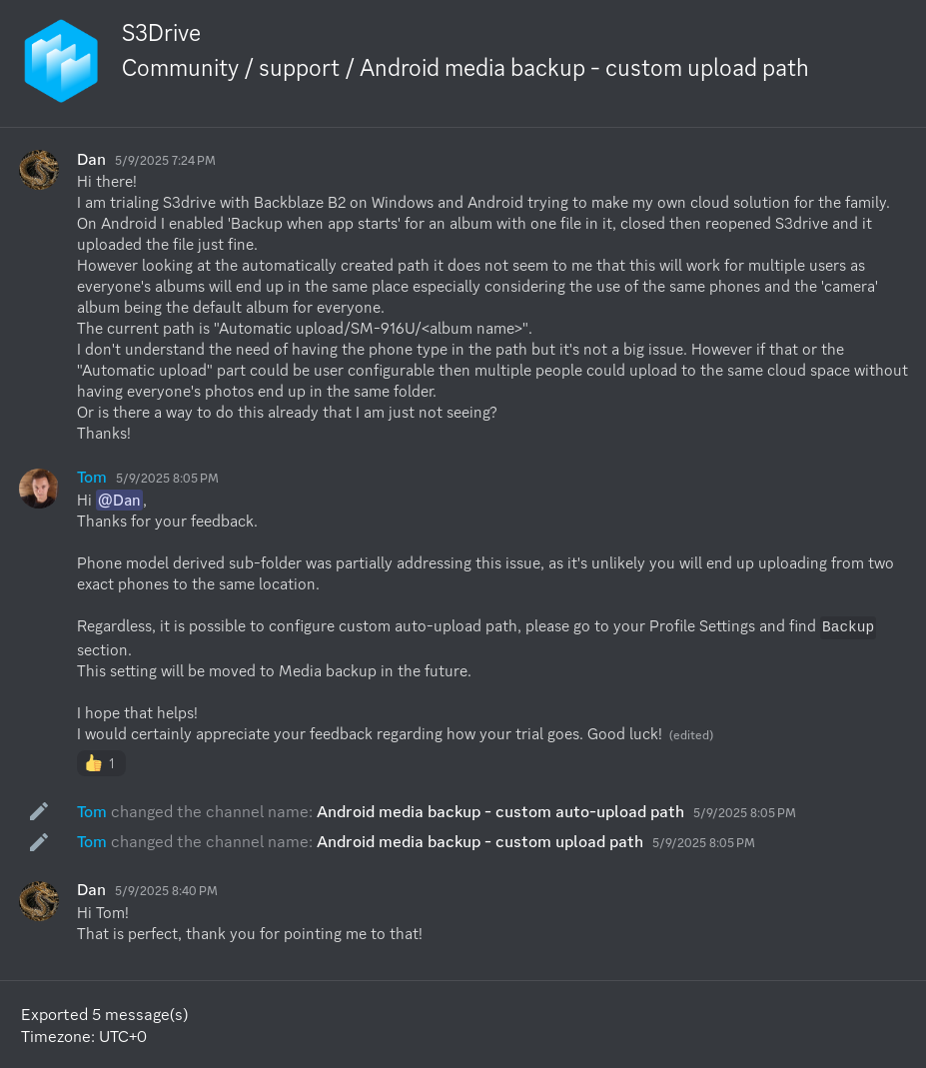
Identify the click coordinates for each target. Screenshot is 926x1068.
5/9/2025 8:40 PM (166, 890)
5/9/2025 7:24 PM (165, 160)
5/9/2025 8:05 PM (167, 478)
